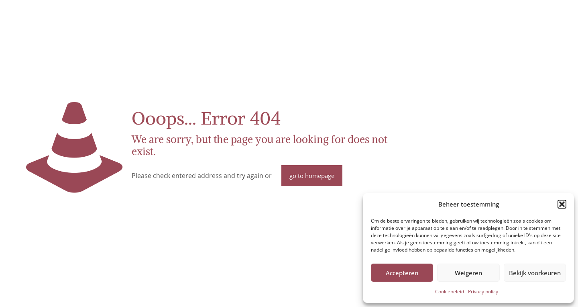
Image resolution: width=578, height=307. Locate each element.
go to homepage (311, 176)
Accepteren (402, 273)
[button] (562, 204)
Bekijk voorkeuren (535, 273)
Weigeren (468, 273)
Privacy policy (483, 291)
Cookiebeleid (449, 291)
